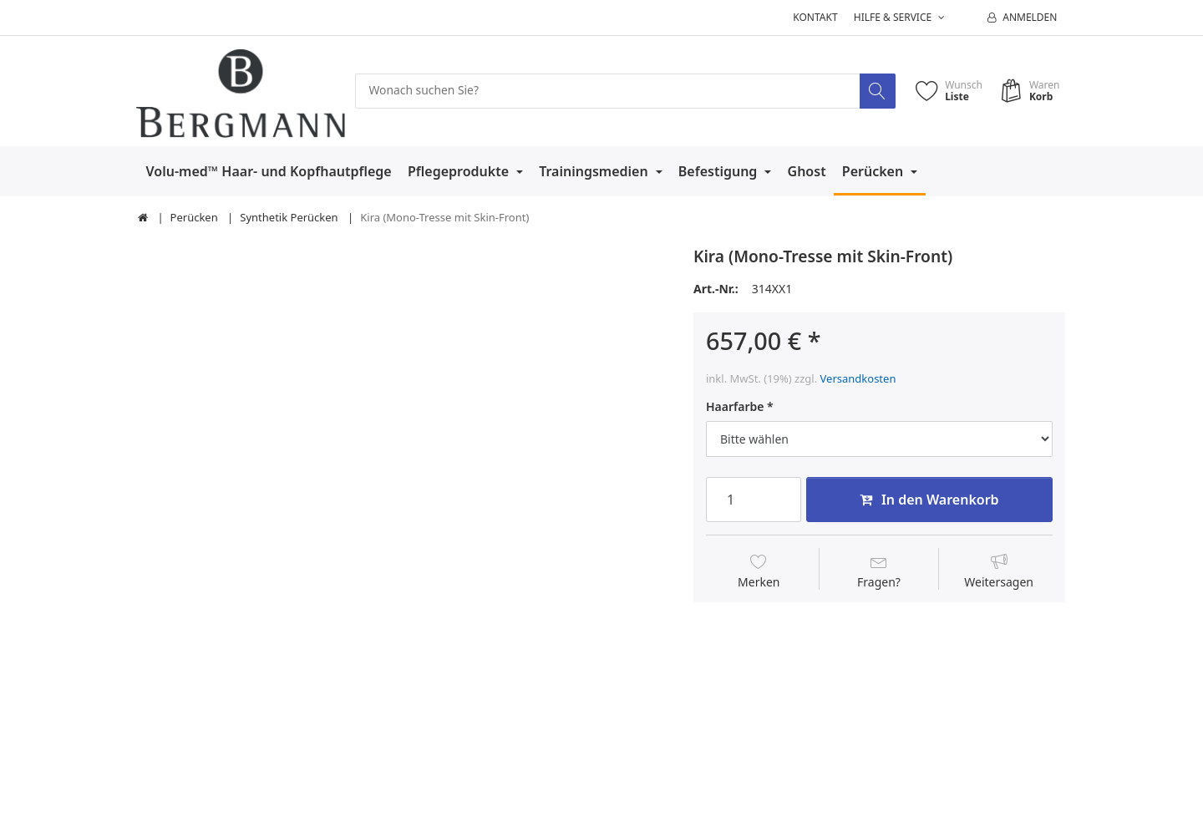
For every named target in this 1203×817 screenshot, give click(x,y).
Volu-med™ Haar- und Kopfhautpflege (269, 171)
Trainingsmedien (595, 171)
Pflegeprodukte (460, 171)
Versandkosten (858, 378)
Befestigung (719, 171)
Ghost (807, 171)
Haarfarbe (735, 406)
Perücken (874, 171)
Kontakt (815, 17)
